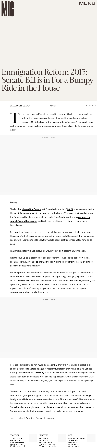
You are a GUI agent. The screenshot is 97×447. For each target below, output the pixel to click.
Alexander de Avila (21, 106)
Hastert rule (23, 280)
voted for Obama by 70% (36, 373)
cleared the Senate (31, 209)
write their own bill (72, 280)
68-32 (70, 209)
